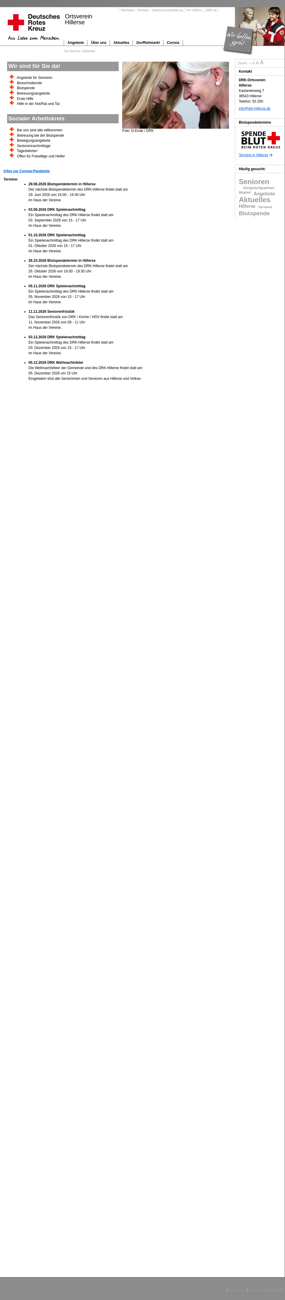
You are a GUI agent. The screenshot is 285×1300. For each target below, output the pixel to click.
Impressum (237, 1290)
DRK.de (211, 10)
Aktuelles (254, 200)
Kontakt (143, 10)
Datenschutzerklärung (167, 10)
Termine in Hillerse (253, 155)
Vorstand (265, 207)
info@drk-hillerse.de (254, 108)
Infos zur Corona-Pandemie (27, 171)
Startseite (127, 10)
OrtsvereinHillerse (78, 19)
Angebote (264, 193)
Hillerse (247, 206)
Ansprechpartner (256, 188)
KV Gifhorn (194, 10)
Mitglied (245, 192)
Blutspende (254, 213)
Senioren (254, 182)
